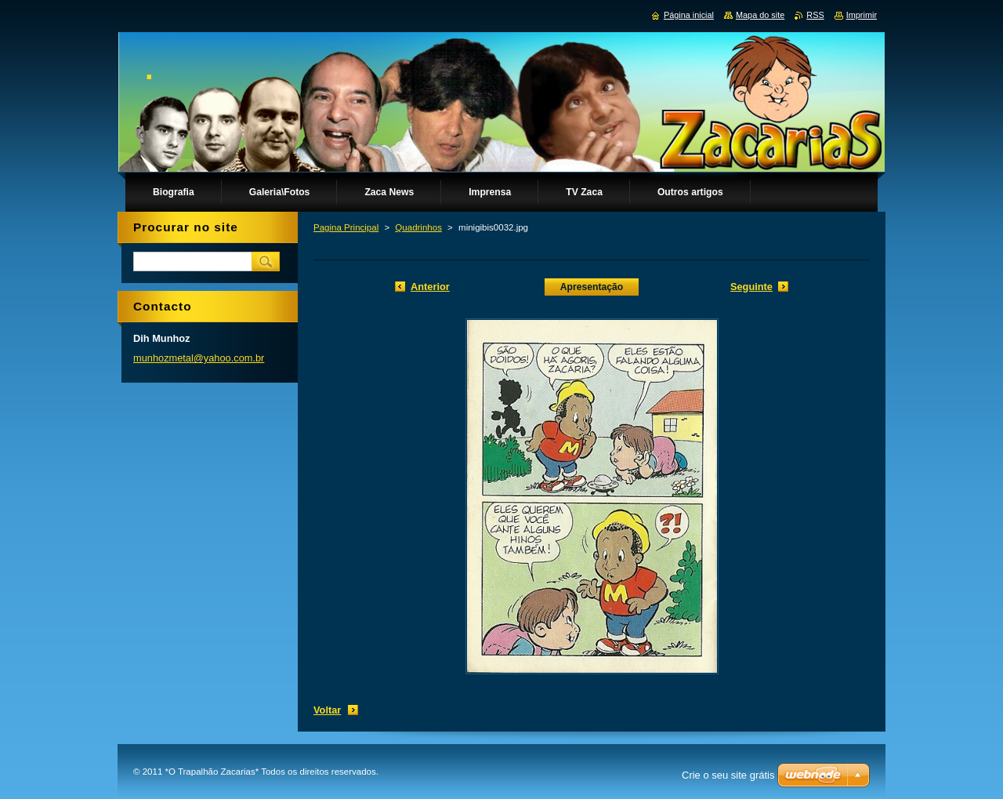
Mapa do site (760, 15)
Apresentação (591, 286)
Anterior (430, 286)
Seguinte (751, 286)
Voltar (327, 710)
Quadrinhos (418, 227)
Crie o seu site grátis (728, 775)
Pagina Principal (345, 227)
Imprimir (861, 15)
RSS (815, 15)
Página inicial (689, 15)
